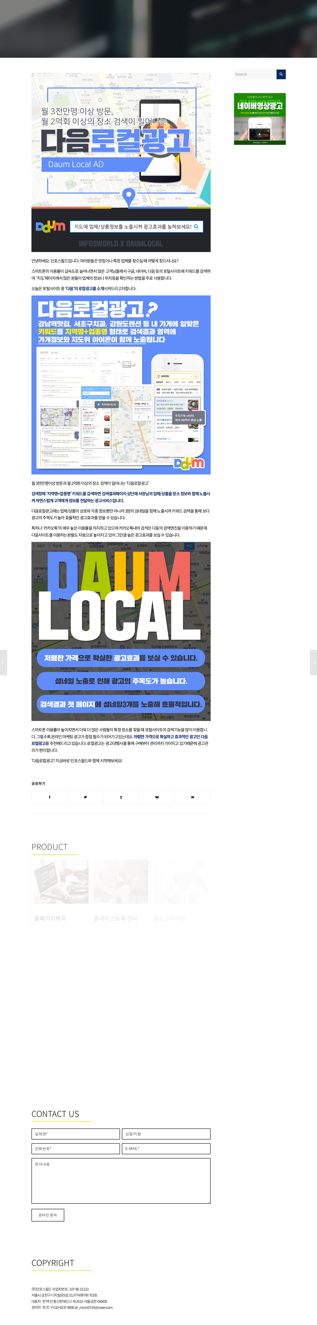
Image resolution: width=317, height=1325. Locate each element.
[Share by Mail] (192, 797)
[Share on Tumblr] (121, 797)
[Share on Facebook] (50, 797)
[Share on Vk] (157, 797)
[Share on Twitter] (85, 797)
